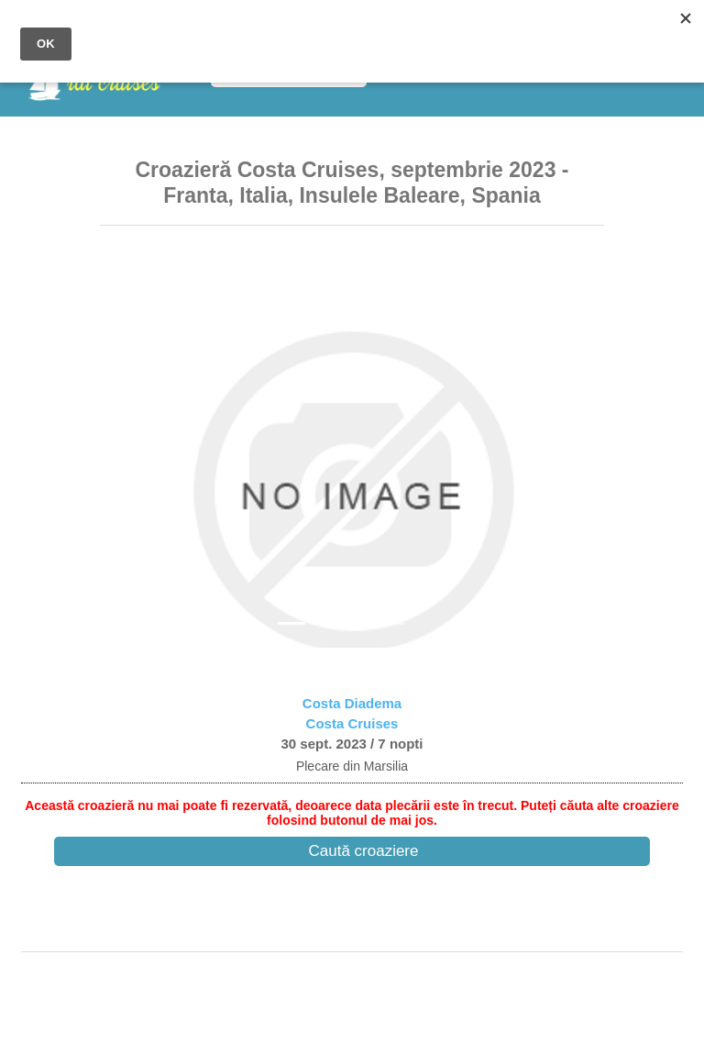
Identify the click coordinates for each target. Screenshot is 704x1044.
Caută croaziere (363, 851)
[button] (138, 443)
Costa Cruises (352, 723)
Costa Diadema (352, 703)
